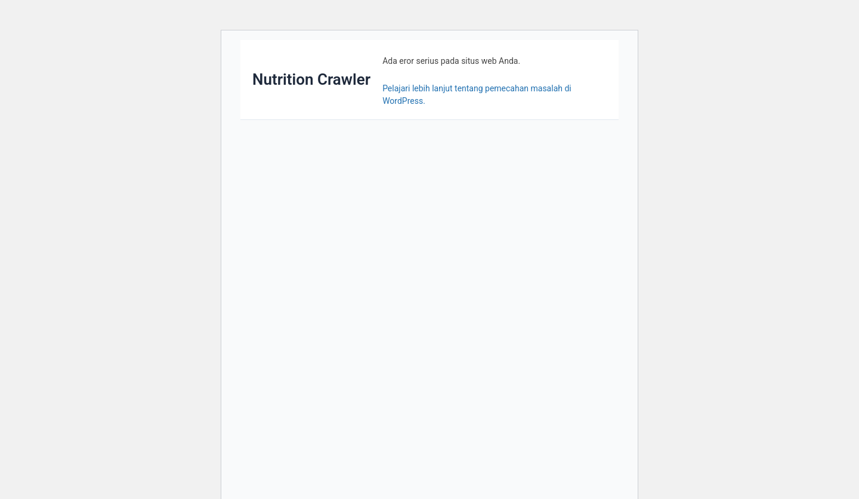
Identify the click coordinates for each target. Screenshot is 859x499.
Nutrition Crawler (311, 79)
